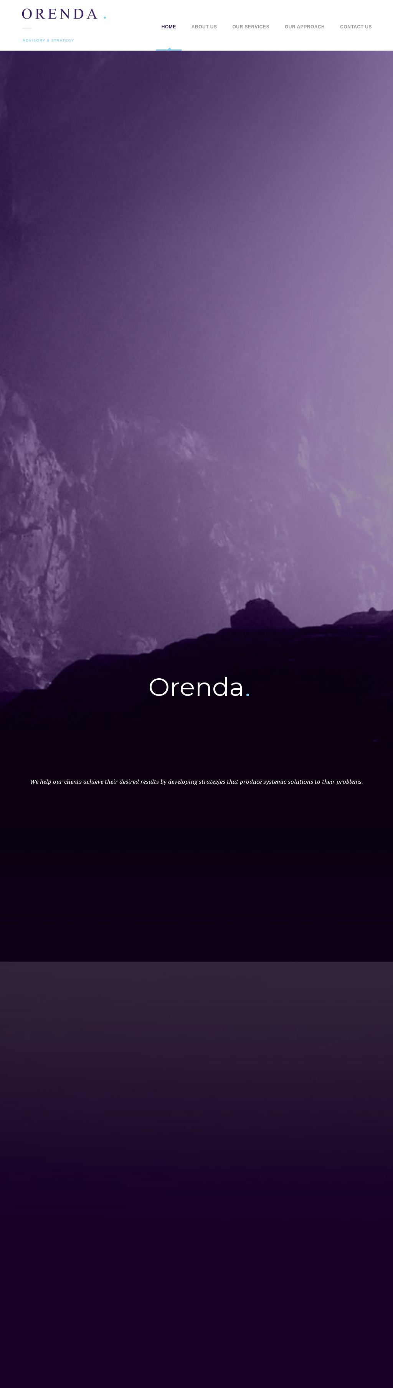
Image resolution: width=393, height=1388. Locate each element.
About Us (204, 27)
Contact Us (356, 27)
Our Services (251, 27)
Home (169, 27)
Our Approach (305, 27)
